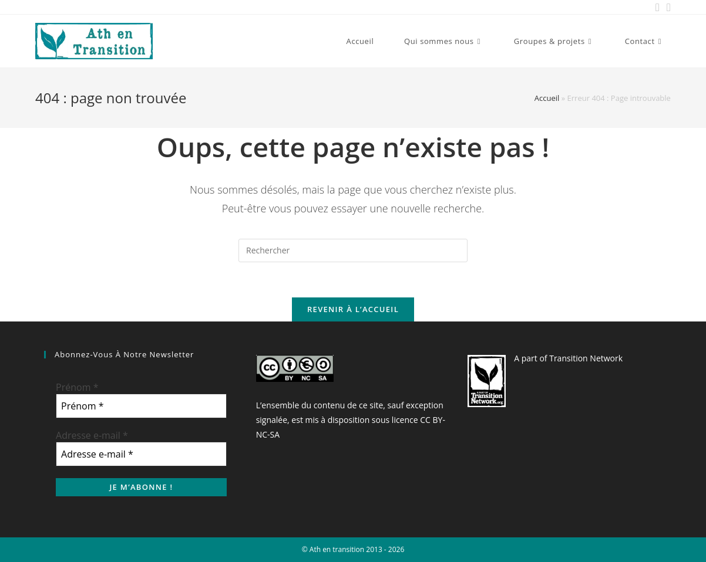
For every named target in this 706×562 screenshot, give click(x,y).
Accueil (547, 98)
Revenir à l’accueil (353, 309)
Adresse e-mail (92, 435)
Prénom (77, 387)
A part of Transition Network (568, 358)
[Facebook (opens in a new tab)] (657, 7)
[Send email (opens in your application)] (667, 7)
